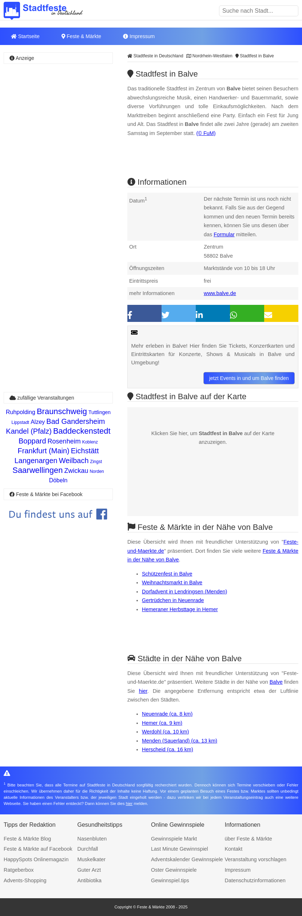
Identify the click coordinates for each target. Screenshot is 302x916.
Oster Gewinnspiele (174, 870)
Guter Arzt (89, 870)
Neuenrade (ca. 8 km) (167, 714)
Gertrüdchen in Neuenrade (173, 600)
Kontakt (234, 849)
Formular (224, 234)
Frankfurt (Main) (43, 451)
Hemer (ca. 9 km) (162, 723)
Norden (97, 471)
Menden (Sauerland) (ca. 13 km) (179, 741)
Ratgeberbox (18, 870)
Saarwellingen (37, 470)
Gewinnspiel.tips (170, 880)
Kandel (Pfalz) (29, 431)
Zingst (96, 461)
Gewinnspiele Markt (174, 839)
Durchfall (88, 849)
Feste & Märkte (81, 36)
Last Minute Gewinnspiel (179, 849)
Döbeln (58, 480)
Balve (276, 682)
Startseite (25, 36)
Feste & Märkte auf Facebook (38, 849)
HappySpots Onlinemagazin (36, 859)
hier (143, 691)
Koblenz (90, 442)
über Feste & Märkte (248, 839)
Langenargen (36, 461)
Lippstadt (20, 422)
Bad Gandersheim (75, 421)
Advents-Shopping (25, 880)
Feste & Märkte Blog (27, 839)
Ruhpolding (20, 412)
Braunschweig (62, 411)
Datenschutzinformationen (255, 880)
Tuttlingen (99, 412)
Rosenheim (64, 441)
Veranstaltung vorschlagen (256, 859)
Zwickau (76, 470)
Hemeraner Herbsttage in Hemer (180, 609)
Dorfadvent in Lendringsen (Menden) (184, 591)
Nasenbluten (92, 839)
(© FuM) (206, 133)
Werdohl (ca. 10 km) (165, 732)
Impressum (139, 36)
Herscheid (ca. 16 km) (167, 749)
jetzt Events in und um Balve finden (249, 378)
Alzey (38, 422)
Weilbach (74, 461)
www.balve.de (220, 293)
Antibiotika (90, 880)
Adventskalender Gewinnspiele (187, 859)
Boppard (32, 441)
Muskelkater (92, 859)
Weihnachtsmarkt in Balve (172, 582)
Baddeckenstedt (82, 430)
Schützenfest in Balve (167, 574)
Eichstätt (85, 451)
